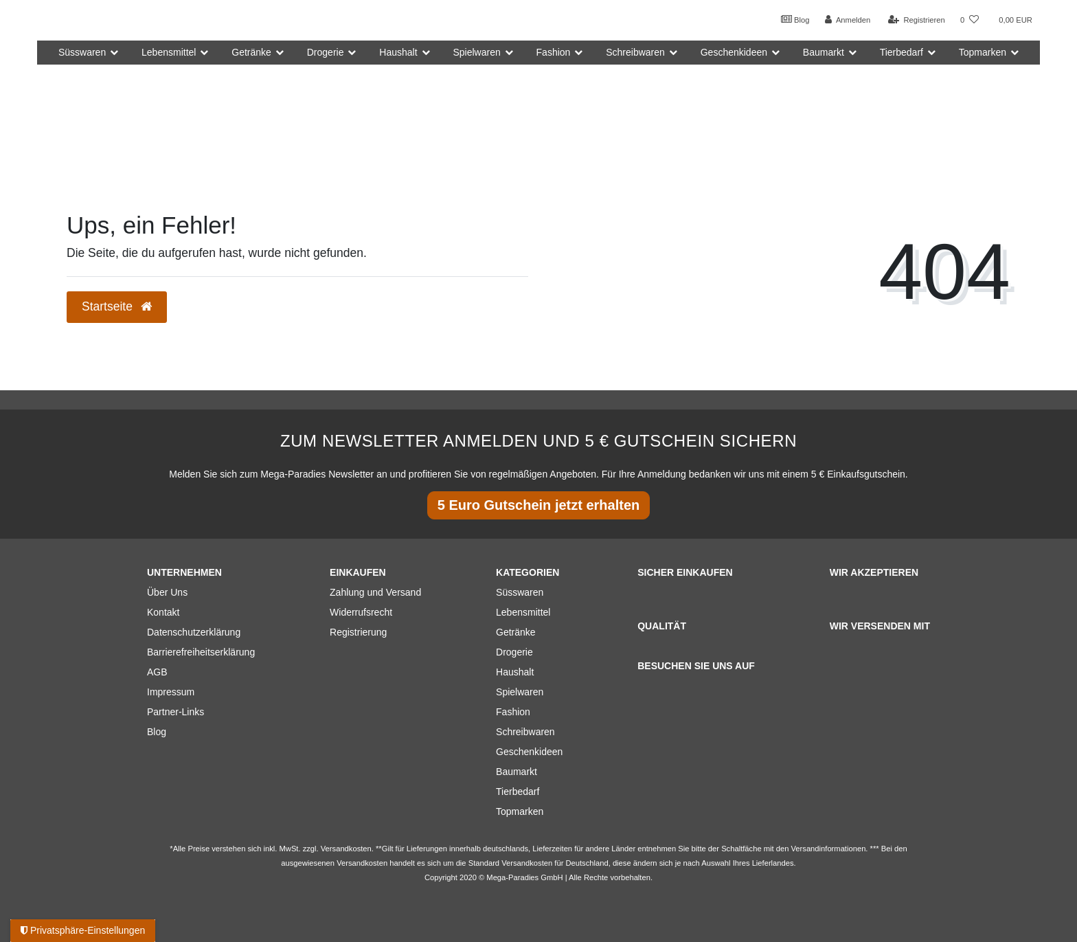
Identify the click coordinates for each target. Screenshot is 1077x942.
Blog (795, 19)
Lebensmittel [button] (168, 52)
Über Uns (167, 592)
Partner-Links (175, 711)
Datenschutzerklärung (193, 632)
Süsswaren (519, 592)
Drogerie (514, 652)
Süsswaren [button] (82, 52)
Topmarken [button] (982, 52)
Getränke (516, 632)
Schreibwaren (525, 731)
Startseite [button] (117, 306)
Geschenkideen (529, 751)
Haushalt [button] (398, 52)
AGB (157, 671)
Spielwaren (519, 691)
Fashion (513, 711)
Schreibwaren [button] (635, 52)
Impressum (170, 691)
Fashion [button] (553, 52)
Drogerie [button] (325, 52)
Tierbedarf (517, 791)
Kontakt (163, 612)
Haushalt (515, 671)
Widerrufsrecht (361, 612)
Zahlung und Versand (375, 592)
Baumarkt (516, 771)
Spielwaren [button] (476, 52)
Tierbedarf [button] (901, 52)
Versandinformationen (828, 848)
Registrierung (358, 632)
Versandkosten (526, 863)
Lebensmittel (523, 612)
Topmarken (519, 811)
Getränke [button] (251, 52)
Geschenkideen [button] (734, 52)
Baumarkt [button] (823, 52)
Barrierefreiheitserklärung (201, 652)
